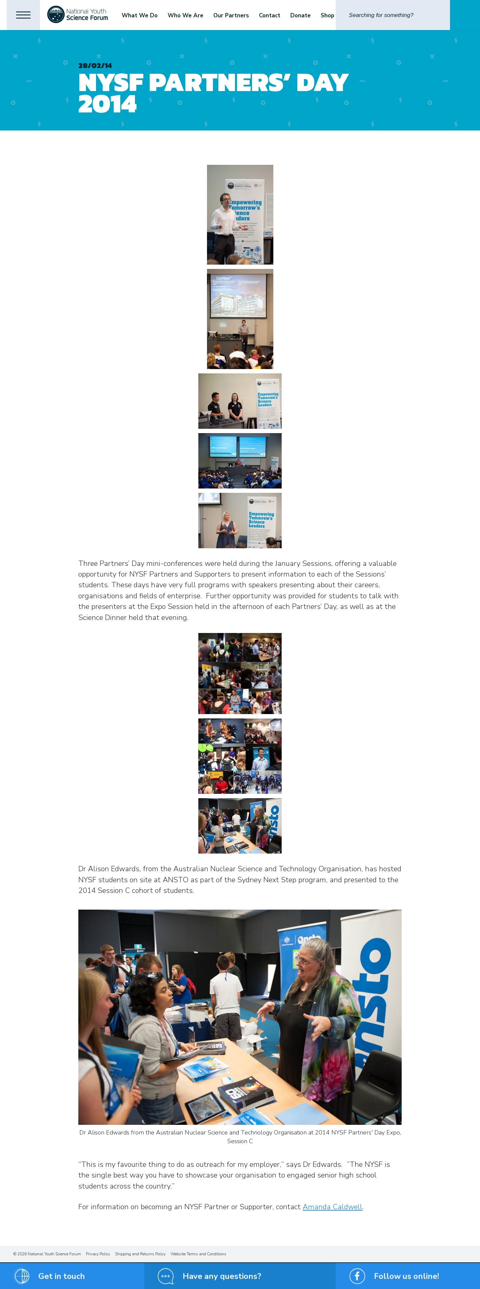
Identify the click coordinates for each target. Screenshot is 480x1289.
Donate (300, 15)
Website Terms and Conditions (198, 1254)
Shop (327, 15)
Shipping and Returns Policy (140, 1254)
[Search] (393, 15)
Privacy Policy (98, 1254)
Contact (269, 15)
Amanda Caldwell (332, 1207)
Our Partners (231, 15)
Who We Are (185, 15)
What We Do (140, 15)
